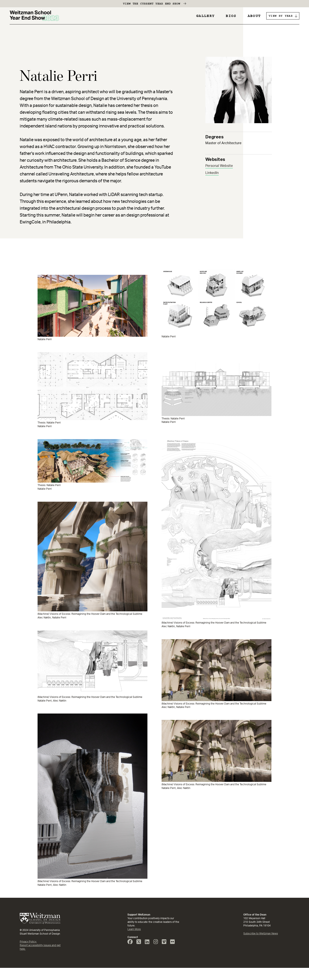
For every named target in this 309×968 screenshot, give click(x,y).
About (254, 16)
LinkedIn (212, 173)
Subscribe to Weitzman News (260, 933)
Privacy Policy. (28, 941)
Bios (231, 16)
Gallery (205, 16)
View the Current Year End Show (151, 3)
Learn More (134, 929)
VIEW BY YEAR (281, 16)
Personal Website (219, 166)
